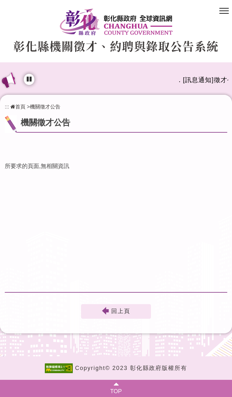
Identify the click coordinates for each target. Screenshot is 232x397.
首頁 (17, 106)
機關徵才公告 (45, 106)
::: (7, 106)
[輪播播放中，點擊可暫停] (29, 79)
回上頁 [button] (120, 311)
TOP (116, 391)
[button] (224, 11)
